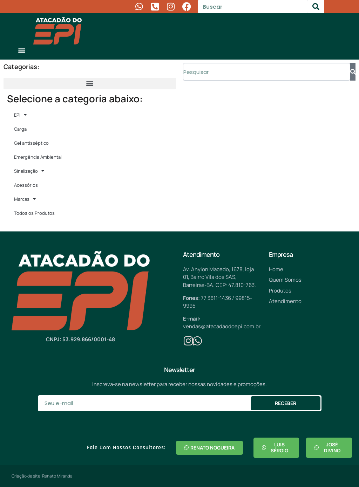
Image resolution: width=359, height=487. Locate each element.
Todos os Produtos (34, 213)
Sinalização (29, 171)
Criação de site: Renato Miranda (42, 476)
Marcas (25, 199)
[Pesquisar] (316, 6)
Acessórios (26, 185)
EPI (20, 115)
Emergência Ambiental (38, 157)
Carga (20, 129)
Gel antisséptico (31, 143)
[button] (21, 50)
